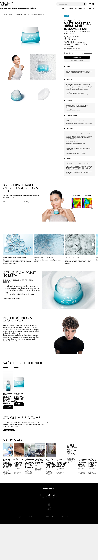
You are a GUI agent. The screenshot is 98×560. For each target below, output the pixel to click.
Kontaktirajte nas (66, 553)
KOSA (9, 8)
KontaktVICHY (49, 543)
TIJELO (5, 8)
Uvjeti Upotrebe (22, 553)
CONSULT (82, 8)
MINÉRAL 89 (19, 14)
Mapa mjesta (55, 553)
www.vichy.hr (76, 553)
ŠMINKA (14, 8)
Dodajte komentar (88, 53)
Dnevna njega (76, 48)
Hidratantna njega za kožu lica (78, 50)
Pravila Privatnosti (33, 553)
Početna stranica (7, 14)
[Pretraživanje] (84, 4)
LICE (1, 8)
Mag (91, 8)
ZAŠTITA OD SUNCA (23, 8)
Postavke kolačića (44, 553)
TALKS (73, 8)
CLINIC (64, 8)
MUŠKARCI (33, 8)
